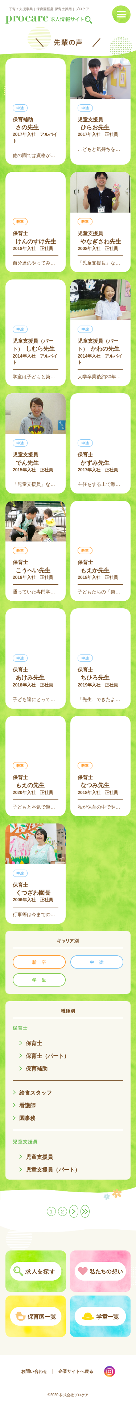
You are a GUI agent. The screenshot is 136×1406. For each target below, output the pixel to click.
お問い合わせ (34, 1371)
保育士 (34, 1043)
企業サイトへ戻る (75, 1371)
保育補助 (37, 1068)
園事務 (27, 1118)
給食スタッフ (35, 1092)
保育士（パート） (47, 1056)
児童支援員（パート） (53, 1169)
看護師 (27, 1105)
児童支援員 (39, 1157)
